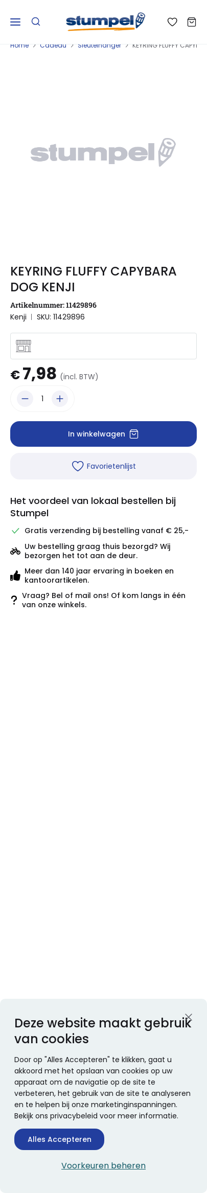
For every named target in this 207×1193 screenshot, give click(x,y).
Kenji (18, 317)
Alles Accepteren (59, 1139)
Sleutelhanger (99, 45)
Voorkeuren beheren (103, 1166)
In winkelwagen (103, 434)
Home (19, 45)
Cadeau (53, 45)
